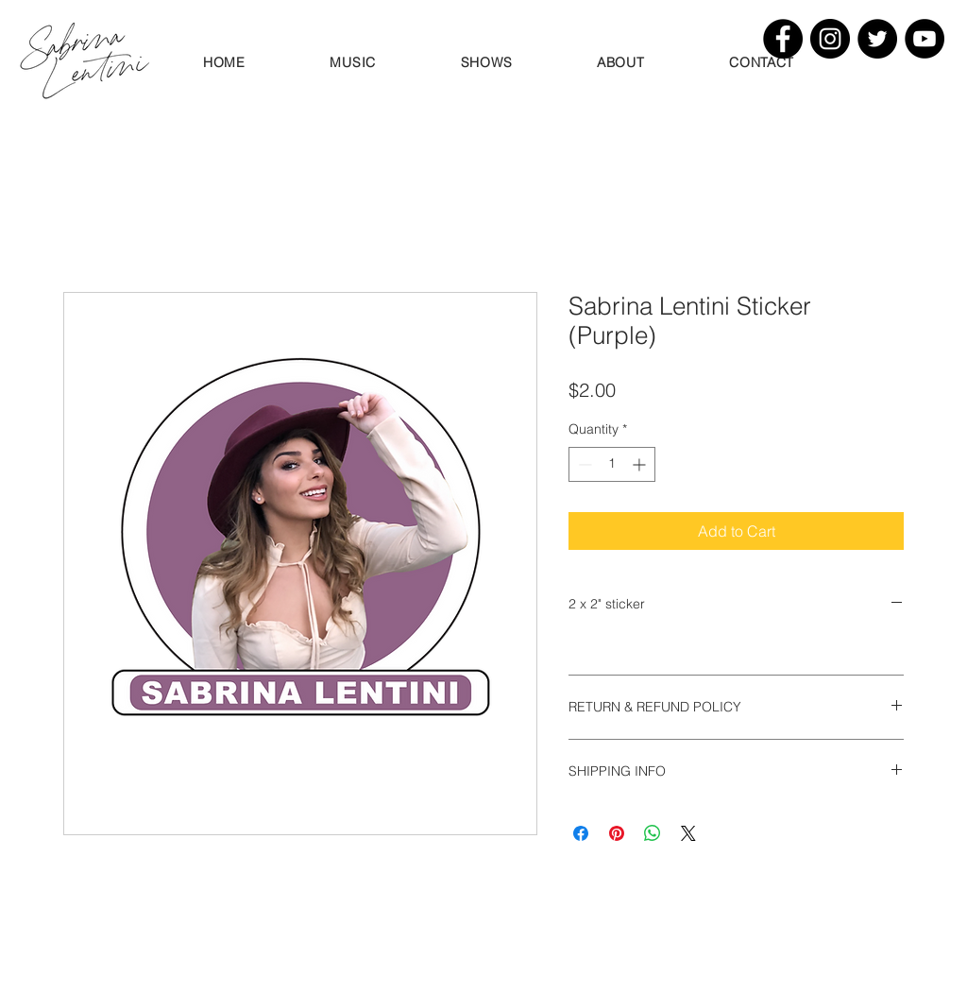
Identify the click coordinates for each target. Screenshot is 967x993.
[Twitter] (877, 39)
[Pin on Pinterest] (616, 833)
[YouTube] (924, 39)
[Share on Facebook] (580, 833)
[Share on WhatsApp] (652, 833)
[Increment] (641, 464)
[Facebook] (783, 39)
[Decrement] (583, 464)
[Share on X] (688, 833)
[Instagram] (830, 39)
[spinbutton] (612, 464)
